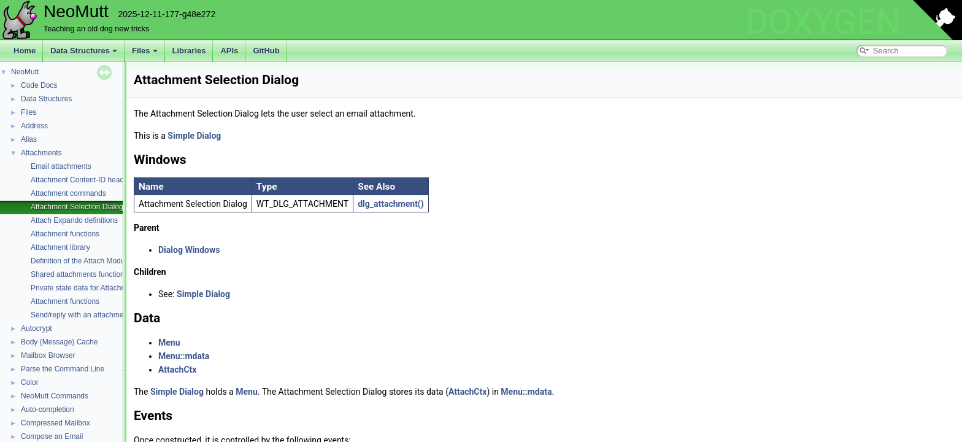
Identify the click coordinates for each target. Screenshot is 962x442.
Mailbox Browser (48, 355)
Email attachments (61, 166)
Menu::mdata (183, 356)
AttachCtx (177, 369)
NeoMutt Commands (54, 396)
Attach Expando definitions (74, 220)
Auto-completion (47, 409)
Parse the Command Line (62, 369)
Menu (169, 342)
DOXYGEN (823, 22)
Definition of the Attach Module (81, 261)
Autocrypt (36, 328)
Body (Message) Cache (59, 342)
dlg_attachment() (391, 204)
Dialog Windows (189, 250)
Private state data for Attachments (86, 288)
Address (34, 126)
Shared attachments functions (79, 274)
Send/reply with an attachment (80, 315)
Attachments (41, 153)
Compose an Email (52, 436)
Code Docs (39, 85)
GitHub (266, 50)
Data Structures (83, 50)
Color (30, 382)
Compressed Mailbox (55, 423)
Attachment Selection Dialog (77, 207)
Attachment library (60, 247)
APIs (229, 50)
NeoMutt (25, 72)
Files (145, 50)
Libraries (189, 50)
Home (24, 50)
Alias (29, 139)
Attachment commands (68, 193)
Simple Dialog (194, 136)
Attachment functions (65, 234)
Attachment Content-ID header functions (96, 180)
